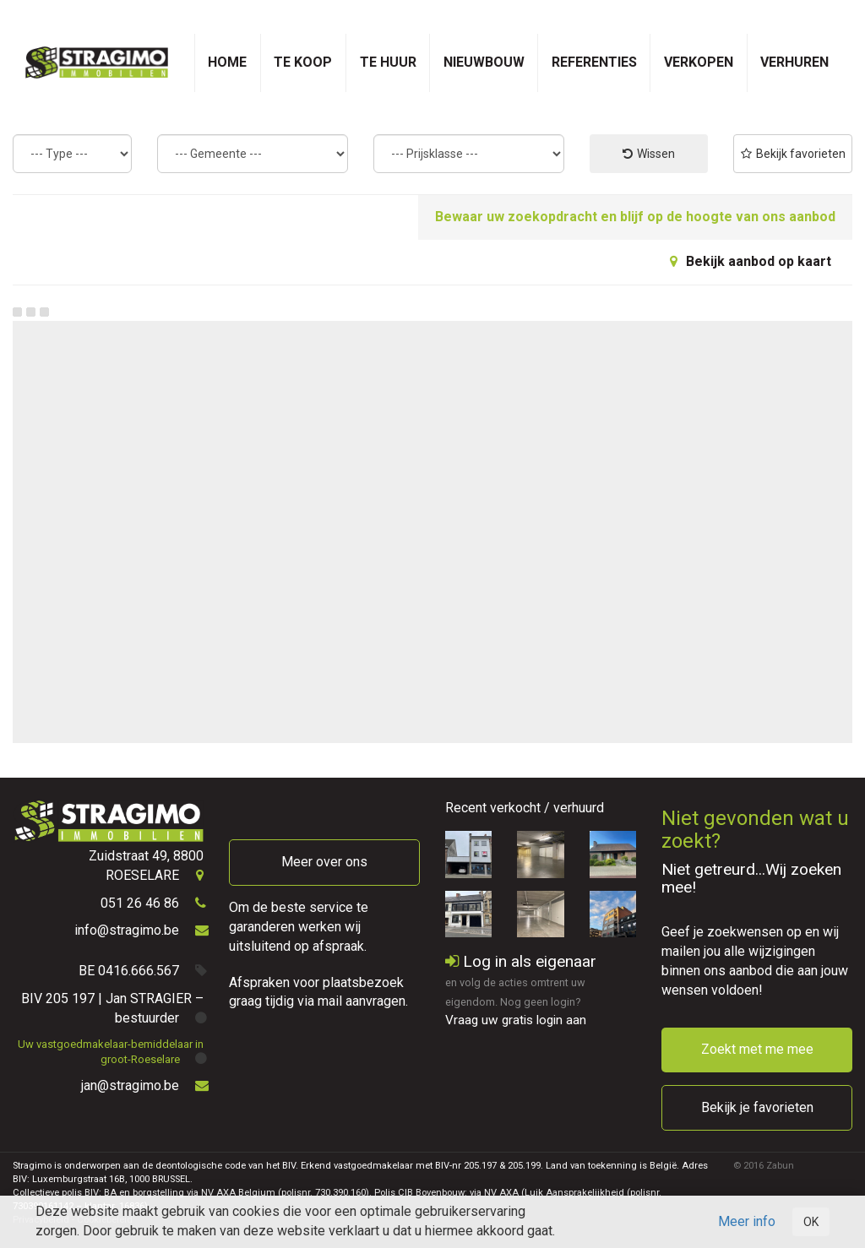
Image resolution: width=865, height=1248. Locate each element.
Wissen (649, 153)
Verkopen (698, 62)
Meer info (746, 1221)
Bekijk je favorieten (757, 1107)
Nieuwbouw (484, 62)
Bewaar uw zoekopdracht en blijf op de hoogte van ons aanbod (635, 217)
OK (811, 1222)
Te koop (303, 62)
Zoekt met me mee (757, 1049)
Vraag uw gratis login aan (515, 1020)
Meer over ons (324, 862)
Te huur (388, 62)
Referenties (594, 62)
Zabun (780, 1165)
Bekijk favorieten (793, 153)
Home (227, 62)
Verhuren (794, 62)
